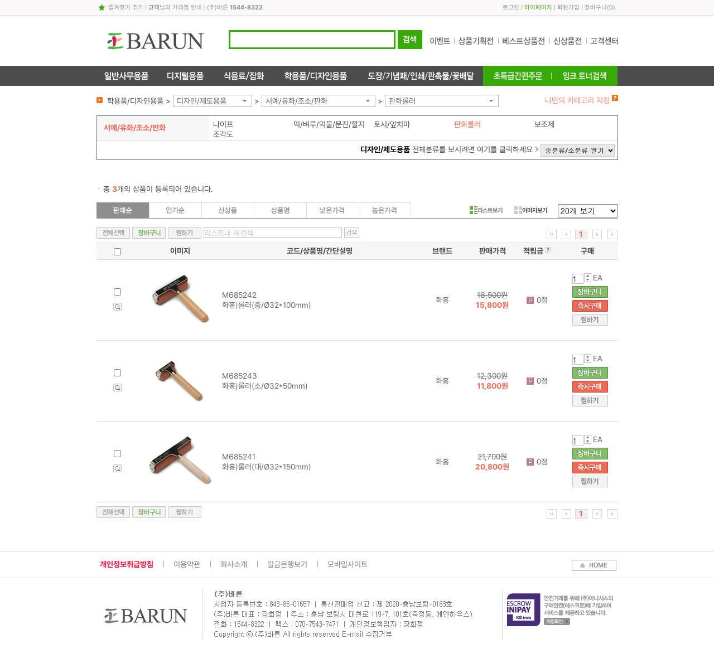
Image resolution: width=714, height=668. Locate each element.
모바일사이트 (347, 564)
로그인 (511, 7)
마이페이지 (538, 7)
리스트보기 (486, 210)
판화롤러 (402, 100)
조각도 (223, 134)
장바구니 (596, 7)
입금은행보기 (287, 564)
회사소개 (233, 564)
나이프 (223, 124)
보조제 (544, 124)
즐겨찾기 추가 (125, 7)
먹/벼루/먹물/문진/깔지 (329, 124)
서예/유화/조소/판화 (296, 100)
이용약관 (186, 564)
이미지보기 (530, 210)
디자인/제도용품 (201, 100)
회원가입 (568, 7)
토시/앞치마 (392, 124)
